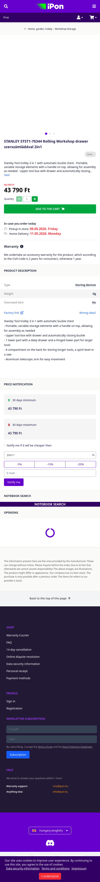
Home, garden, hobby (38, 29)
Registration (14, 708)
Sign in (10, 701)
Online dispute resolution (23, 657)
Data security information (23, 664)
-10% (50, 464)
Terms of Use (45, 747)
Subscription (18, 754)
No (94, 302)
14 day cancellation (19, 649)
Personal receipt (17, 671)
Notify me (13, 482)
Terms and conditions (56, 868)
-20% (80, 464)
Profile (12, 693)
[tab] (46, 133)
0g (94, 294)
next (7, 175)
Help (9, 770)
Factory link (13, 313)
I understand (50, 876)
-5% (19, 464)
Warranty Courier (17, 635)
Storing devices (85, 285)
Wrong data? (87, 313)
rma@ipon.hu (60, 786)
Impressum (78, 868)
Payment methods (18, 678)
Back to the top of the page (50, 598)
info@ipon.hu (60, 791)
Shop (6, 17)
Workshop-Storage (64, 29)
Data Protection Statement (77, 747)
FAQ (9, 642)
